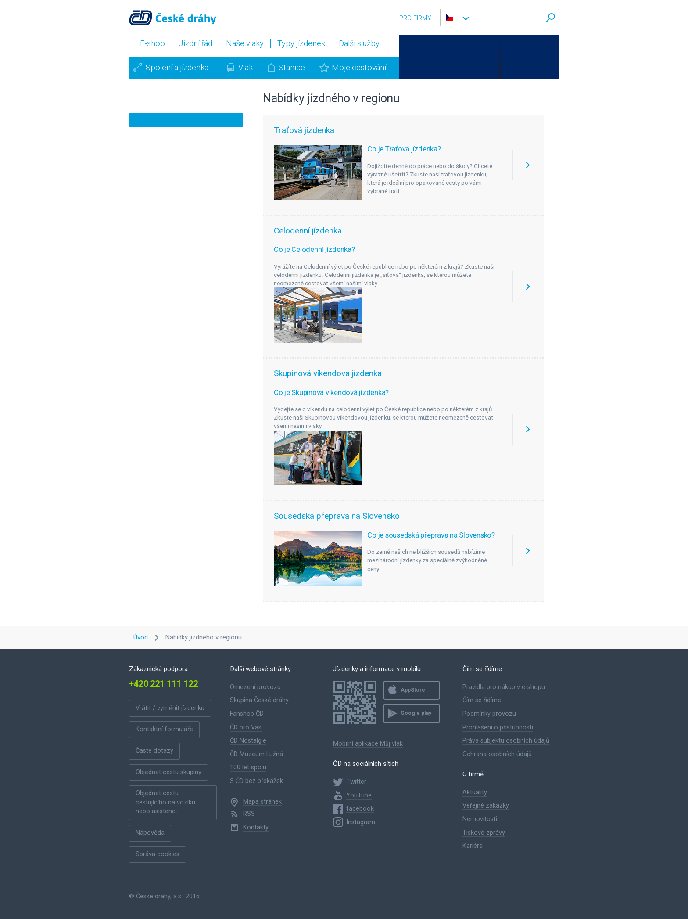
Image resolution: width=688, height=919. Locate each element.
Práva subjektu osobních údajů (505, 740)
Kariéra (472, 846)
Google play (416, 713)
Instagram (360, 822)
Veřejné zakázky (485, 805)
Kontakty (256, 827)
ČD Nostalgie (248, 740)
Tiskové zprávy (483, 832)
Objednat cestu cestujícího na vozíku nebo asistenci (165, 802)
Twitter (356, 782)
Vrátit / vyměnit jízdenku (170, 708)
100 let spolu (248, 767)
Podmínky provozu (489, 714)
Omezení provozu (255, 687)
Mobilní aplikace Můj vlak (368, 743)
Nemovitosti (479, 819)
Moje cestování (359, 67)
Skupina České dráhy (259, 700)
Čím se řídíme (481, 700)
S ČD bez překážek (256, 781)
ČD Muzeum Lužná (256, 754)
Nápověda (150, 832)
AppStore (413, 690)
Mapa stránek (262, 801)
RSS (249, 814)
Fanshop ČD (247, 714)
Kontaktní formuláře (164, 729)
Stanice (292, 67)
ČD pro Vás (246, 727)
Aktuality (474, 792)
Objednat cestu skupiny (168, 772)
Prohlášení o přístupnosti (497, 727)
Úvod (140, 637)
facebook (360, 808)
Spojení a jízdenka (177, 67)
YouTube (359, 795)
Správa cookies (157, 854)
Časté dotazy (154, 750)
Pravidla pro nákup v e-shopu (503, 687)
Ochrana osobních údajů (497, 754)
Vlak (245, 67)
